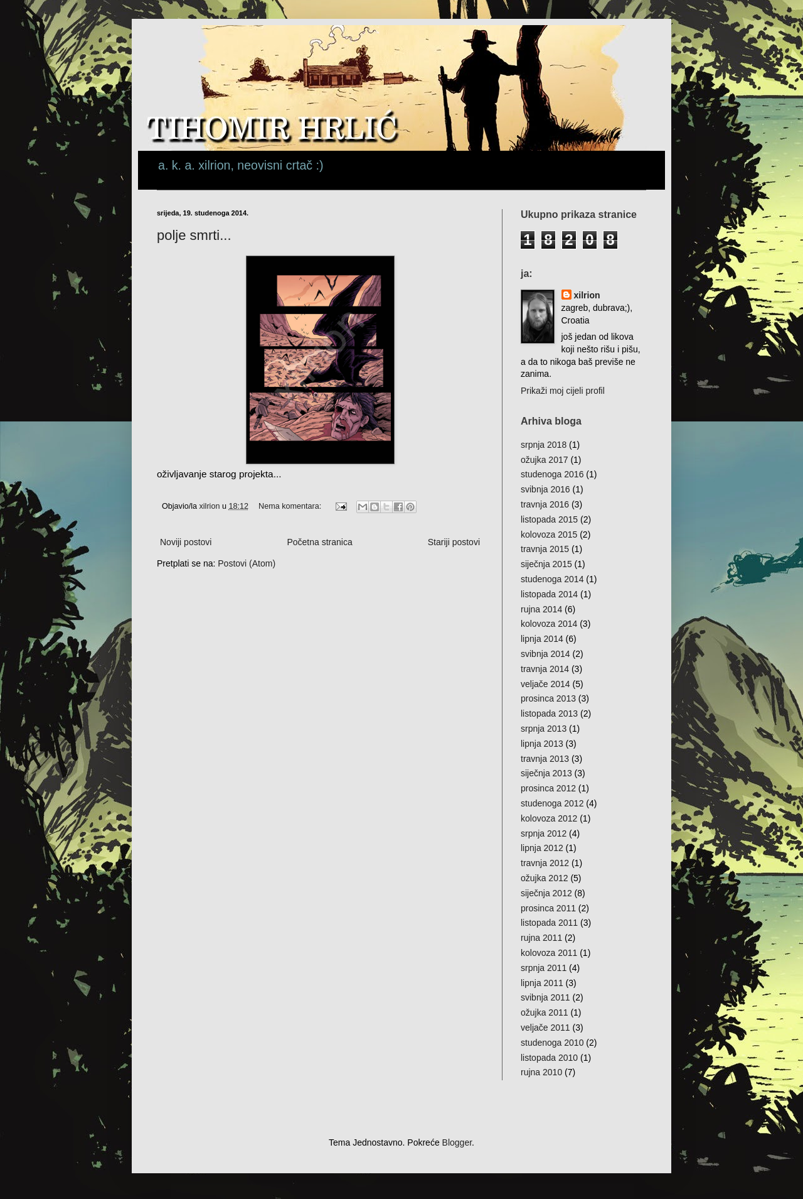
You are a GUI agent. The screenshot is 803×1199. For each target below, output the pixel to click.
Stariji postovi (454, 542)
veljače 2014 (545, 684)
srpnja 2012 (543, 833)
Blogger (457, 1142)
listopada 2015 (549, 519)
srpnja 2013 (543, 729)
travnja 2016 (545, 504)
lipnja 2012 (542, 848)
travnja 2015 (545, 549)
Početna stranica (319, 542)
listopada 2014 (549, 594)
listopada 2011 (549, 923)
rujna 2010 (541, 1072)
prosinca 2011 (548, 908)
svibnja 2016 (545, 489)
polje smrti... (194, 235)
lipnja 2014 (542, 639)
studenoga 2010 (552, 1043)
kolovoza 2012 (549, 818)
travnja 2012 (545, 863)
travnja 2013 (545, 759)
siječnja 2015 (546, 564)
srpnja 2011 (543, 968)
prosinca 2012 (548, 788)
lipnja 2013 (542, 744)
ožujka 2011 (544, 1012)
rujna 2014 (541, 609)
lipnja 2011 (542, 983)
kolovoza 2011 (549, 953)
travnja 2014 (545, 669)
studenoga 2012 (552, 803)
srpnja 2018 (543, 445)
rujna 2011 (541, 938)
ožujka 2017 (544, 460)
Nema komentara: (291, 506)
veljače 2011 (545, 1028)
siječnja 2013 (546, 773)
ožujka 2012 (544, 878)
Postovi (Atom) (246, 563)
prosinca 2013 (548, 698)
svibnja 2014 (545, 654)
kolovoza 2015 (549, 534)
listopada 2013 (549, 713)
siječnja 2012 (546, 893)
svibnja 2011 (545, 997)
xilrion (587, 295)
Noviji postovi (185, 542)
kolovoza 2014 (549, 624)
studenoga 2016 (552, 474)
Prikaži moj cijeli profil (563, 391)
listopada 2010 (549, 1058)
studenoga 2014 (552, 579)
